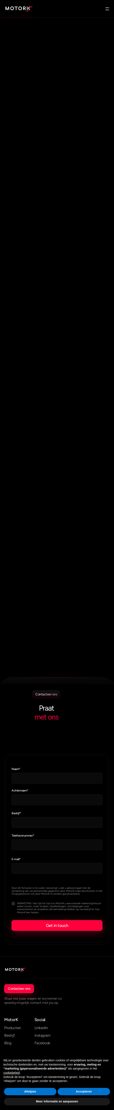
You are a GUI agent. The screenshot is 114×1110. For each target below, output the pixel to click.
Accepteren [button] (84, 1091)
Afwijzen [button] (30, 1091)
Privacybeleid (19, 893)
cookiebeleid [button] (11, 1072)
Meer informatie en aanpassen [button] (57, 1101)
